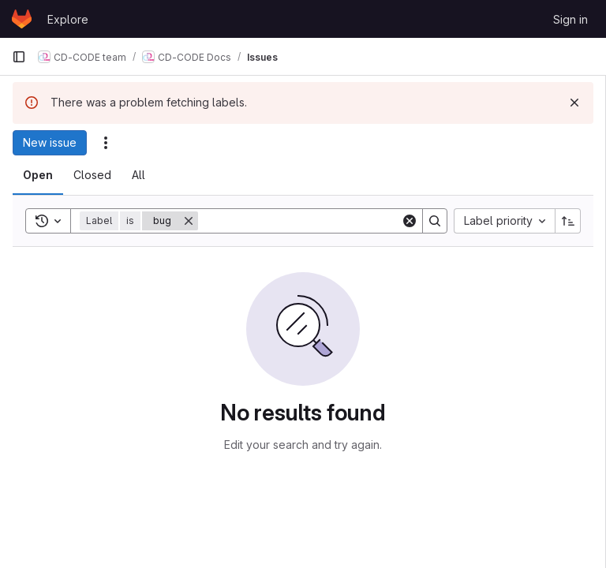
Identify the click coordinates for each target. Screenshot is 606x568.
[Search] (299, 220)
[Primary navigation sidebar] (19, 56)
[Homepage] (22, 19)
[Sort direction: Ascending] (568, 221)
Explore (67, 19)
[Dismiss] (574, 102)
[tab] (38, 175)
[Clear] (409, 220)
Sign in (570, 19)
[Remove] (188, 220)
